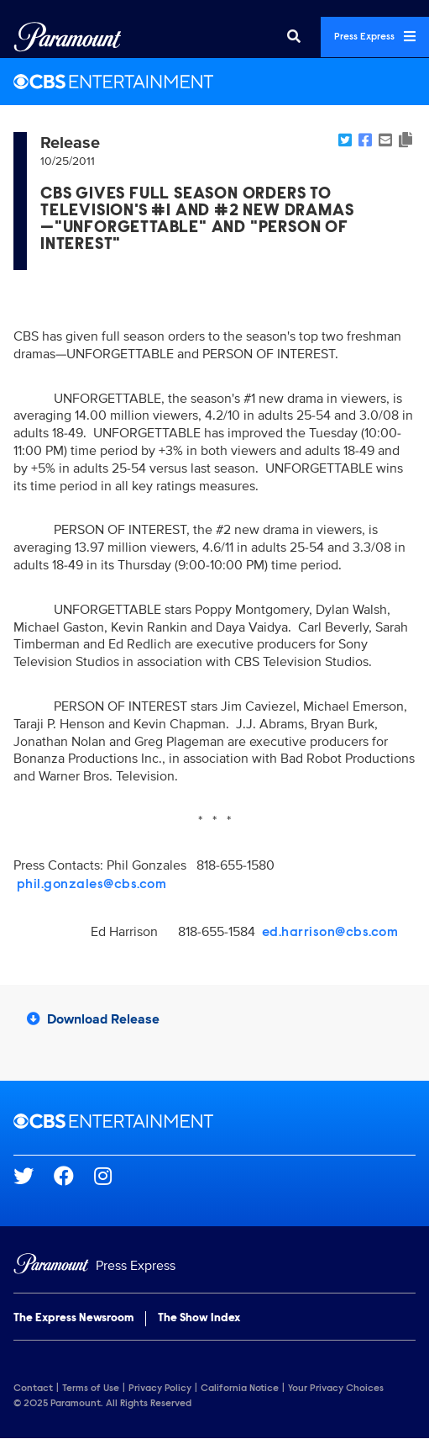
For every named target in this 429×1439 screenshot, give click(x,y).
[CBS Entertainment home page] (214, 1121)
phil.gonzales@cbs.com (91, 884)
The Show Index (199, 1319)
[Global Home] (67, 37)
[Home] (214, 1266)
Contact (33, 1388)
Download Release (93, 1019)
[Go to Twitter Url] (33, 1176)
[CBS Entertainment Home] (214, 81)
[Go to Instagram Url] (113, 1176)
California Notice (240, 1388)
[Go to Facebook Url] (74, 1176)
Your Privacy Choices (336, 1388)
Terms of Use (90, 1388)
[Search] (294, 37)
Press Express (375, 36)
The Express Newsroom (73, 1319)
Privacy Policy (159, 1388)
